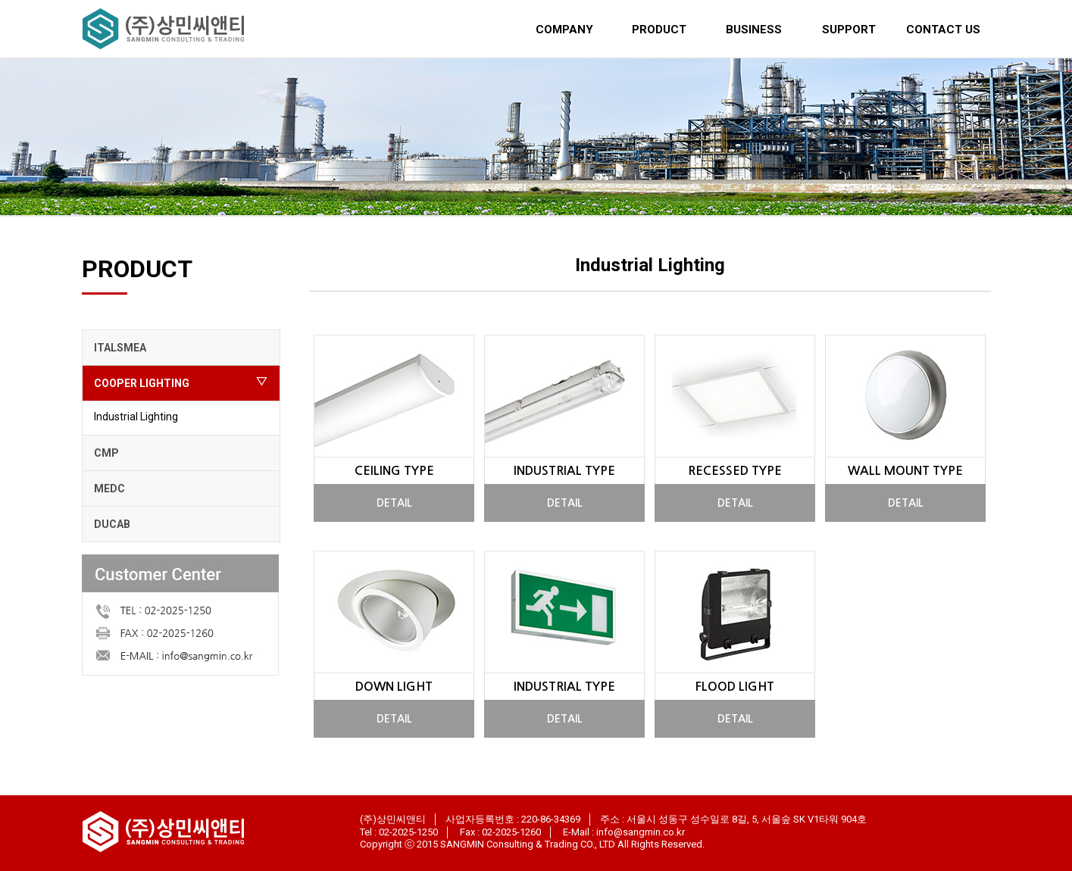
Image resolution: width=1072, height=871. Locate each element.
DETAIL (394, 503)
